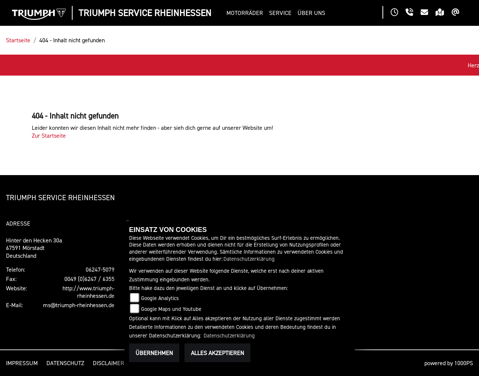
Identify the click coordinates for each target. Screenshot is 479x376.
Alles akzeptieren (217, 353)
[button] (246, 13)
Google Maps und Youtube (171, 309)
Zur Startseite (49, 135)
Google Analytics (160, 298)
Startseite (18, 40)
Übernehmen (154, 353)
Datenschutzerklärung (249, 259)
